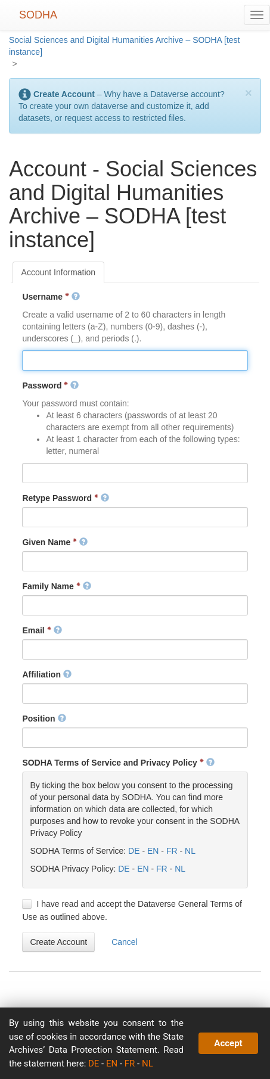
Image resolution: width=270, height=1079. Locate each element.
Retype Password (65, 498)
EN (153, 851)
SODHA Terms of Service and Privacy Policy (118, 762)
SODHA (38, 15)
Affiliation (46, 674)
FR (172, 851)
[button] (58, 942)
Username (50, 296)
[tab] (59, 272)
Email (41, 630)
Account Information (58, 272)
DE (133, 851)
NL (190, 851)
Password (50, 385)
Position (44, 718)
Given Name (55, 542)
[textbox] (134, 360)
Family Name (56, 586)
